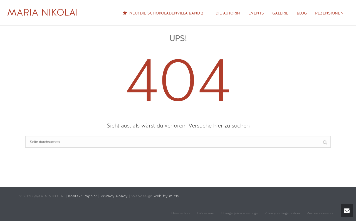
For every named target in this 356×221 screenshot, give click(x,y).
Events (256, 13)
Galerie (280, 13)
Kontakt (75, 196)
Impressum (205, 213)
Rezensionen (329, 13)
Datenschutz (180, 213)
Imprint (90, 196)
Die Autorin (228, 13)
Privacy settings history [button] (282, 213)
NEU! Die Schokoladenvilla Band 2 (163, 13)
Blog (302, 13)
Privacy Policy (115, 196)
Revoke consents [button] (320, 213)
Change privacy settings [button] (239, 213)
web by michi (167, 196)
